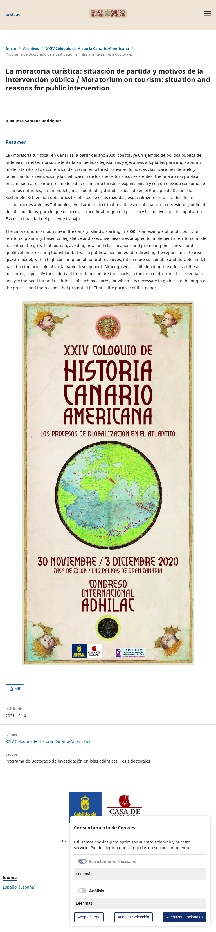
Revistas (13, 14)
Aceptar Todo (88, 917)
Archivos (31, 48)
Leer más (84, 874)
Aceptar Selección (133, 917)
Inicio (11, 48)
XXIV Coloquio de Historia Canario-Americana (87, 48)
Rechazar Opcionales (184, 917)
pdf (17, 688)
